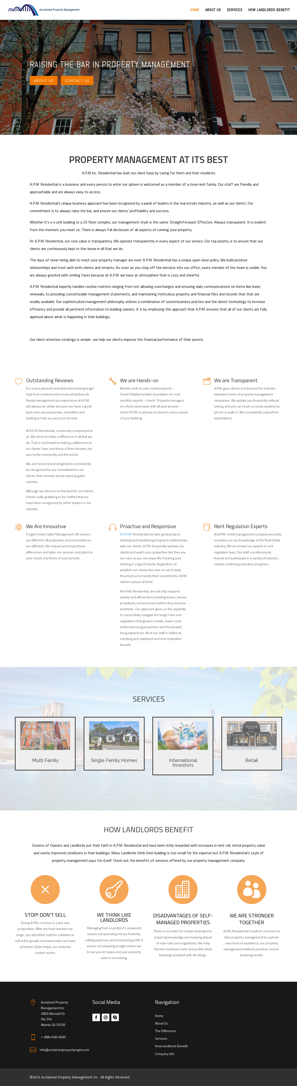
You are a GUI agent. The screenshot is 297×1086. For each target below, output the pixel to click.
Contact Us (77, 80)
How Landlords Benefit (269, 10)
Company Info (164, 1053)
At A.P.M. (126, 534)
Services (234, 10)
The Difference (165, 1030)
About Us (213, 10)
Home (194, 10)
